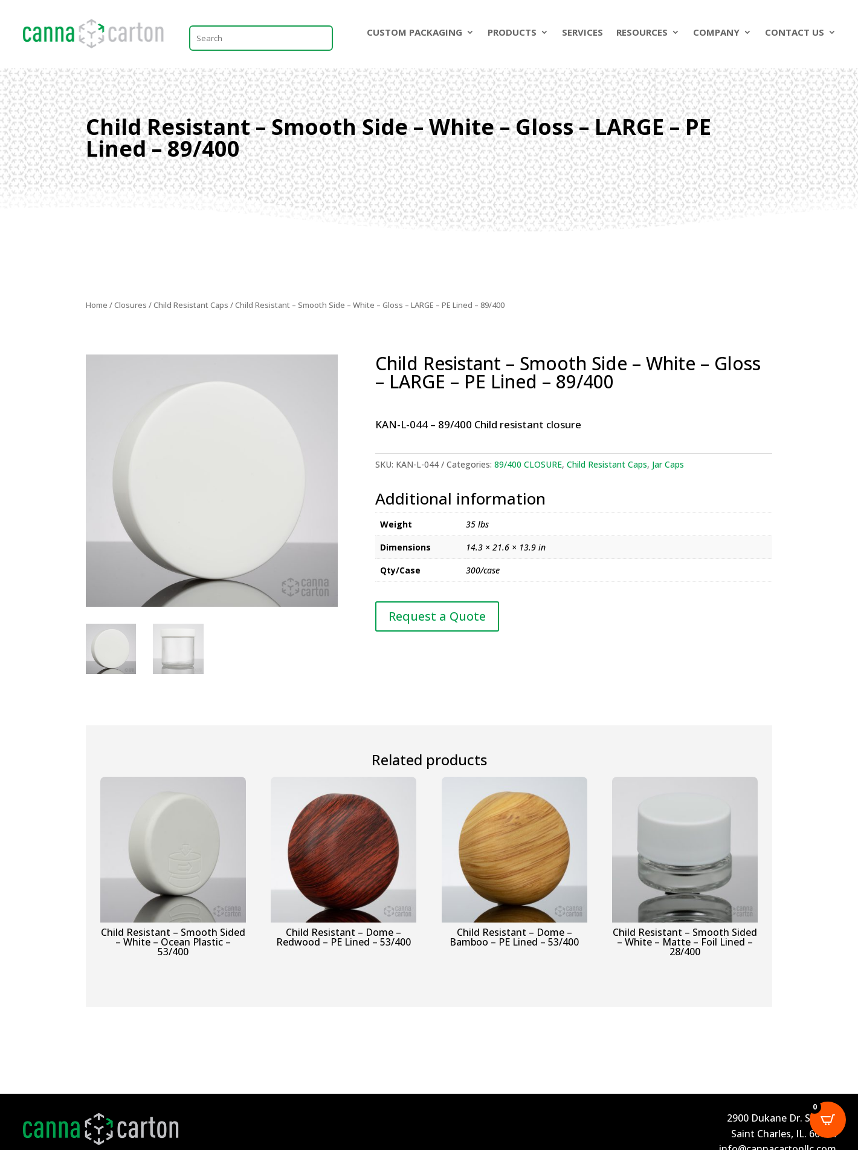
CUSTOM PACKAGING (414, 33)
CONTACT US (794, 33)
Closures (130, 304)
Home (97, 304)
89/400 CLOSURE (528, 464)
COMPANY (716, 33)
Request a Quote (437, 616)
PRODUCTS (512, 33)
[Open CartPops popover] (828, 1120)
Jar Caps (668, 464)
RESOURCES (642, 33)
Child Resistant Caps (190, 304)
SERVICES (582, 33)
